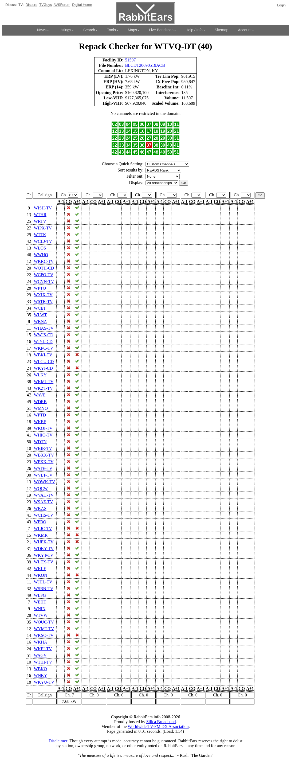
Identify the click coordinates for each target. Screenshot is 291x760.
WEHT (40, 602)
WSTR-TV (43, 301)
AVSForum (61, 5)
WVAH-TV (44, 495)
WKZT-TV (43, 388)
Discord (31, 5)
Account (244, 30)
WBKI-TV (43, 355)
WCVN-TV (44, 281)
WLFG (40, 595)
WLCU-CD (44, 361)
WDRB (40, 401)
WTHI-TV (43, 662)
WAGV (40, 655)
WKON (40, 575)
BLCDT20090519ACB (145, 65)
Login (281, 5)
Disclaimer (58, 741)
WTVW (41, 615)
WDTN (40, 441)
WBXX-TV (44, 455)
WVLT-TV (43, 475)
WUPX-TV (43, 542)
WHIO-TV (43, 435)
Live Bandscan (161, 30)
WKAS (40, 508)
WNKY (40, 675)
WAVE (40, 395)
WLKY (40, 375)
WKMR (41, 535)
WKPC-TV (43, 348)
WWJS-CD (43, 335)
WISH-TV (43, 208)
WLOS (40, 248)
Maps (132, 30)
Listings (64, 30)
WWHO (41, 254)
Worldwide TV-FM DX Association (158, 726)
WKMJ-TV (43, 381)
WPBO (40, 522)
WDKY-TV (44, 548)
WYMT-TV (44, 628)
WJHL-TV (43, 582)
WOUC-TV (44, 622)
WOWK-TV (44, 482)
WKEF (40, 421)
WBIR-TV (43, 448)
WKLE (40, 568)
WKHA (40, 642)
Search (89, 30)
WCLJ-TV (43, 241)
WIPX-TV (43, 228)
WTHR (40, 214)
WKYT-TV (43, 555)
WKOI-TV (43, 428)
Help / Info (194, 30)
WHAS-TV (43, 328)
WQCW (41, 488)
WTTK (40, 234)
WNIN (40, 608)
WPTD (40, 415)
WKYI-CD (43, 368)
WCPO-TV (43, 274)
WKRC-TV (44, 261)
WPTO (40, 288)
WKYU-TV (44, 682)
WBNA (40, 321)
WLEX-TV (43, 562)
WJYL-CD (43, 341)
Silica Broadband (161, 721)
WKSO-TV (43, 635)
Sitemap (221, 30)
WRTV (40, 221)
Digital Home (82, 5)
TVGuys (45, 5)
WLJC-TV (43, 528)
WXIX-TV (43, 295)
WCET (40, 308)
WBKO (40, 669)
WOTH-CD (44, 268)
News (41, 30)
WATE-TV (43, 468)
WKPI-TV (43, 648)
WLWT (40, 315)
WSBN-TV (43, 588)
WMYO (41, 408)
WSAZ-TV (43, 502)
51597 (130, 60)
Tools (111, 30)
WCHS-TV (43, 515)
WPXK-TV (43, 461)
